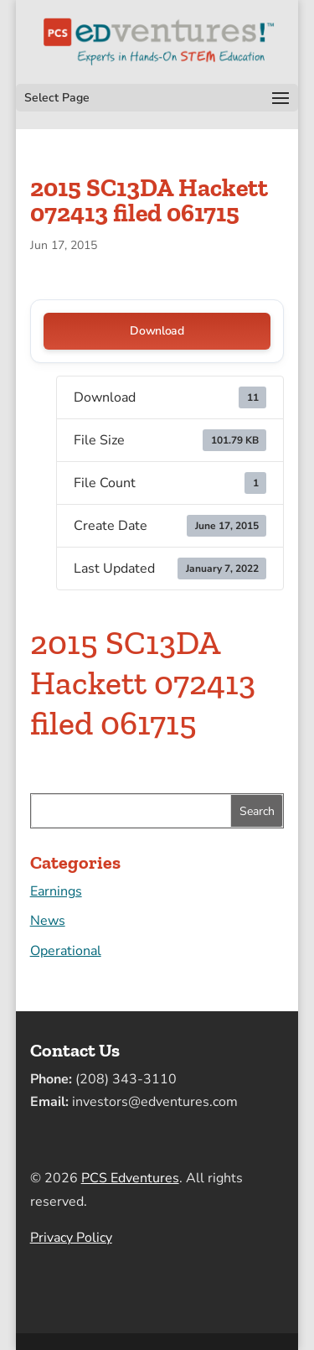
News (47, 920)
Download (157, 331)
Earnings (56, 891)
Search (257, 811)
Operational (65, 951)
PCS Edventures (130, 1178)
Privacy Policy (71, 1237)
